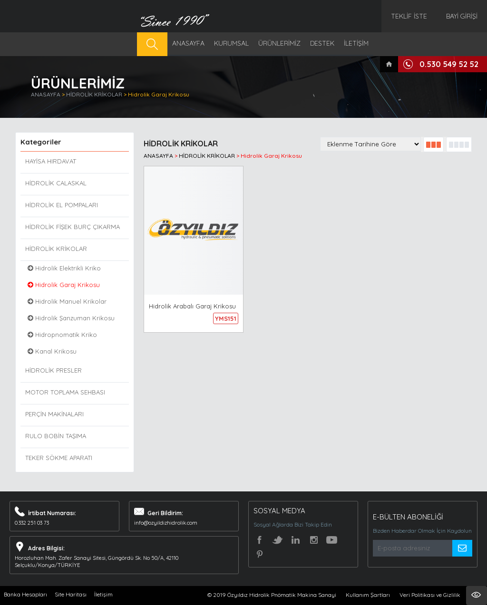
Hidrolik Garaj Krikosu (158, 94)
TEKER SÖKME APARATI (58, 457)
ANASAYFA (188, 43)
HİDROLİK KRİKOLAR (95, 94)
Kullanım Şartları (368, 594)
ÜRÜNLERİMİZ (279, 43)
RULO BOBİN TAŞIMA (55, 436)
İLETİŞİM (356, 43)
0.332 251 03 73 (32, 522)
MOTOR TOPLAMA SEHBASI (65, 392)
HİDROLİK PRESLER (53, 370)
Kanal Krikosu (52, 351)
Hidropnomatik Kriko (62, 334)
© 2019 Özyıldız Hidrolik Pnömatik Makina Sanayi (271, 594)
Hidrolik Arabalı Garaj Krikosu (192, 306)
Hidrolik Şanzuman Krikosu (71, 318)
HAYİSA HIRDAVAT (50, 161)
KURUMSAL (231, 43)
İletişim (103, 594)
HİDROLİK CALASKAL (56, 183)
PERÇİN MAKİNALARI (54, 414)
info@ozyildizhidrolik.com (165, 522)
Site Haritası (71, 594)
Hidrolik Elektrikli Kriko (64, 268)
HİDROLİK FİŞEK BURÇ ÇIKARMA (72, 226)
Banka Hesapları (25, 594)
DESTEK (322, 43)
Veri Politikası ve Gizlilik (429, 594)
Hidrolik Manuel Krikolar (67, 301)
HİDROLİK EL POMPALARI (61, 205)
